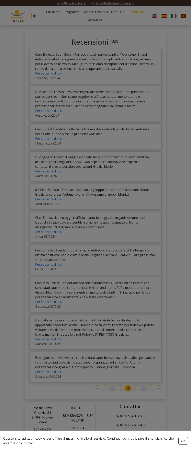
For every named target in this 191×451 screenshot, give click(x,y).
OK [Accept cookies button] (183, 441)
